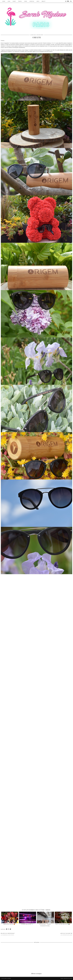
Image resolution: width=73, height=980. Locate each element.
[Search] (70, 1)
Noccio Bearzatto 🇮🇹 (63, 924)
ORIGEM (36, 37)
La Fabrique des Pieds (8, 934)
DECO (38, 1)
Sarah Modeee (7, 978)
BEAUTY (43, 1)
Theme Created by (66, 978)
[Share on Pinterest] (10, 929)
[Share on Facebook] (7, 929)
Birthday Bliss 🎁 (9, 924)
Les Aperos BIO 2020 (66, 934)
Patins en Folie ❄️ (27, 924)
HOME (3, 1)
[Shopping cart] (68, 1)
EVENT (14, 1)
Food (25, 1)
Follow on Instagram (37, 973)
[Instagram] (65, 1)
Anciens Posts (40, 34)
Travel (20, 1)
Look (9, 1)
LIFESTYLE (31, 1)
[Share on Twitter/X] (9, 929)
